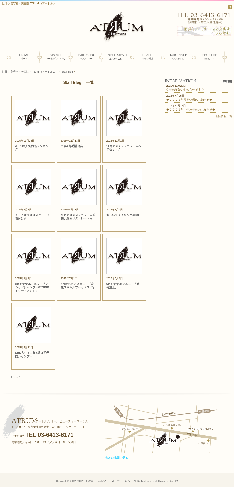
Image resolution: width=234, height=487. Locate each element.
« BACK (15, 377)
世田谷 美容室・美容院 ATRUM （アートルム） (30, 71)
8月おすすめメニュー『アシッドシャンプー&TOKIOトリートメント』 (32, 287)
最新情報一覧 (223, 116)
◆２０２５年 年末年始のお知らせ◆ (190, 109)
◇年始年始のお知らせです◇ (185, 89)
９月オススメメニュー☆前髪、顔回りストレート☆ (78, 216)
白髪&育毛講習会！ (73, 146)
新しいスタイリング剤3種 (123, 215)
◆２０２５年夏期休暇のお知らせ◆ (189, 99)
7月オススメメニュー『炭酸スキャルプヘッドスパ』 (78, 285)
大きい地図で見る (116, 458)
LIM (176, 481)
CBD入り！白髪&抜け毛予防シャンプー (32, 354)
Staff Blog (67, 71)
